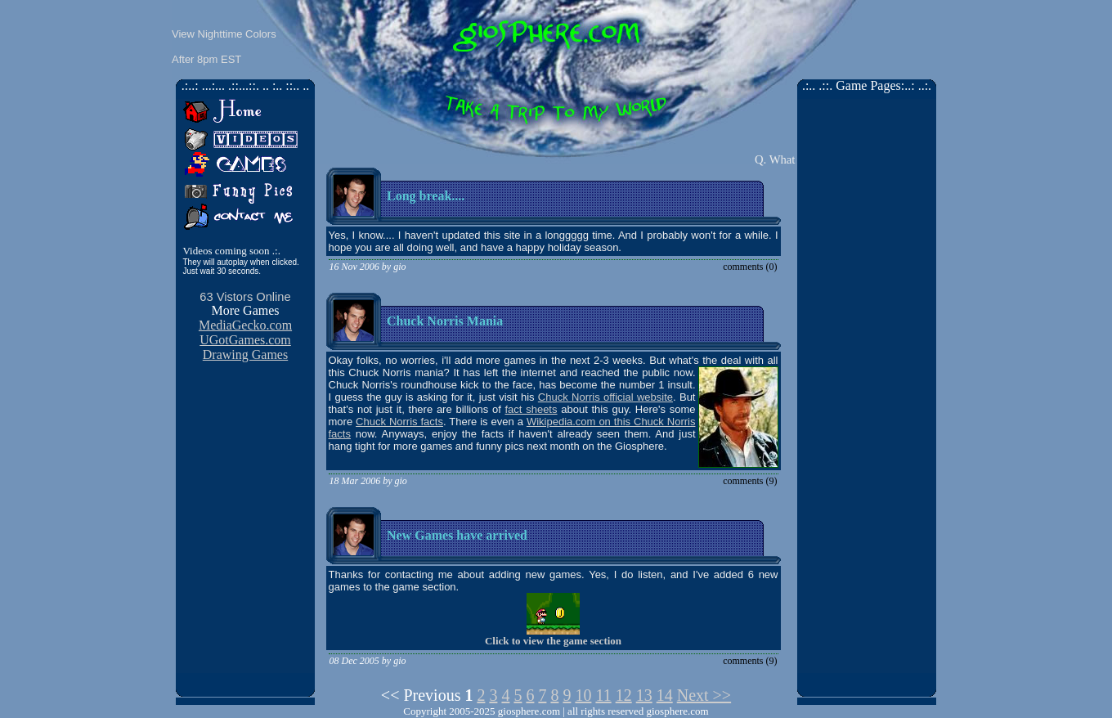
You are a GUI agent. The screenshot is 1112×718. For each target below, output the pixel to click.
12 (624, 695)
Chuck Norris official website (605, 397)
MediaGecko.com (245, 325)
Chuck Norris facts (399, 421)
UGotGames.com (245, 340)
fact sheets (530, 409)
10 (583, 695)
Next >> (704, 695)
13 (644, 695)
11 (603, 695)
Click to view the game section (553, 641)
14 (665, 695)
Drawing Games (245, 354)
